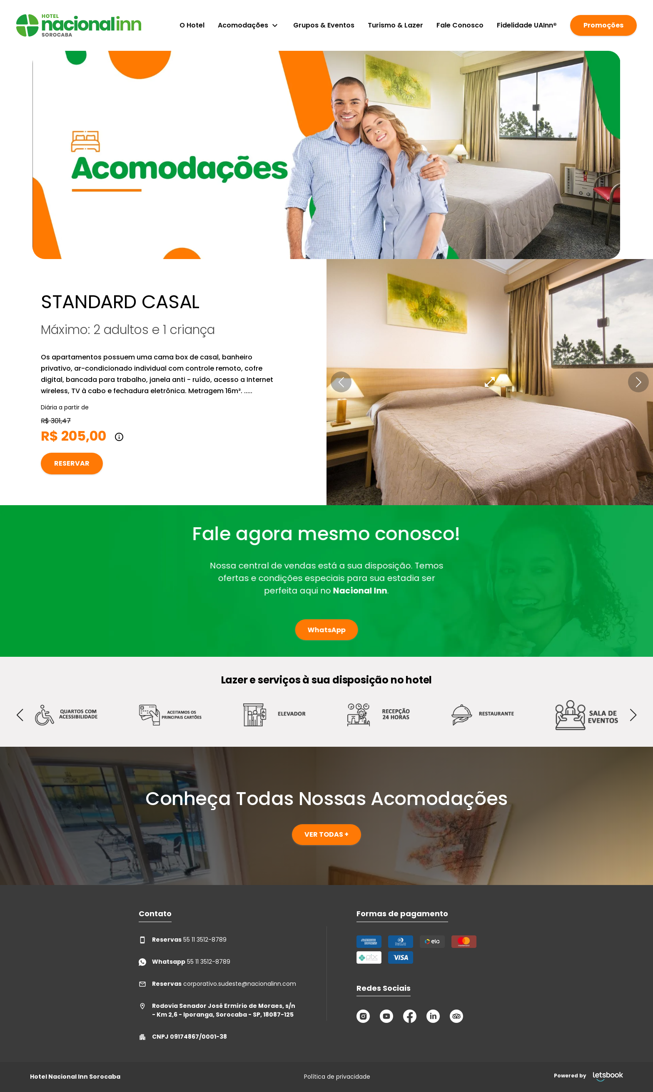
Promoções (603, 25)
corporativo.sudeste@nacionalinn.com (217, 984)
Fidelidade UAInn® (527, 25)
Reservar (72, 463)
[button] (341, 381)
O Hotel (191, 25)
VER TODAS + (326, 834)
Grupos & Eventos (323, 25)
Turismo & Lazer (395, 25)
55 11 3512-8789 (183, 939)
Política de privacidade (337, 1076)
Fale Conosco (460, 25)
